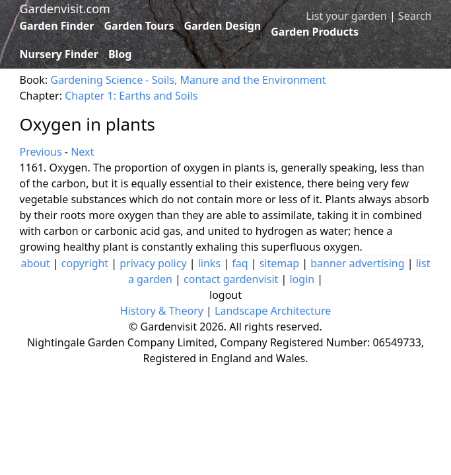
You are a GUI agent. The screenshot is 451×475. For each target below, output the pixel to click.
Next (82, 151)
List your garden (346, 16)
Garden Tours (139, 25)
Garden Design (222, 25)
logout (225, 295)
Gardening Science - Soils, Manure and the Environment (188, 80)
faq (240, 263)
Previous (41, 151)
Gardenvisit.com (65, 8)
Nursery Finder (59, 54)
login (301, 279)
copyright (84, 263)
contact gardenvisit (231, 279)
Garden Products (315, 31)
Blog (120, 54)
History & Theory (161, 310)
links (209, 263)
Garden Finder (57, 25)
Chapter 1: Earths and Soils (131, 95)
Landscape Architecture (273, 310)
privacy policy (153, 263)
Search (415, 16)
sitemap (279, 263)
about (35, 263)
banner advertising (357, 263)
